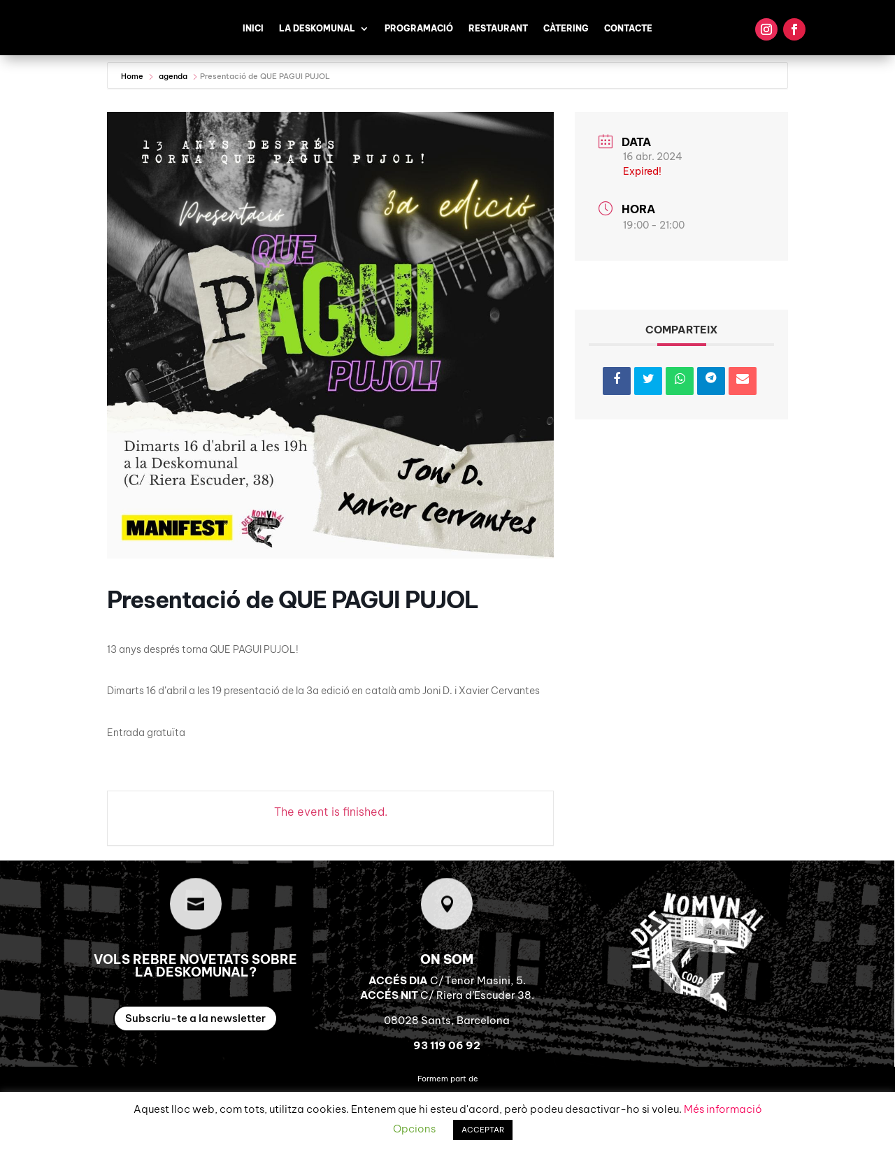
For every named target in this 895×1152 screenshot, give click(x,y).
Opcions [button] (414, 1128)
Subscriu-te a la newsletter (195, 1018)
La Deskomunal (317, 29)
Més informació (723, 1109)
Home (133, 76)
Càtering (566, 29)
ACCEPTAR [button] (482, 1130)
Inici (253, 29)
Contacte (628, 29)
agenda (173, 76)
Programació (419, 29)
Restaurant (498, 29)
